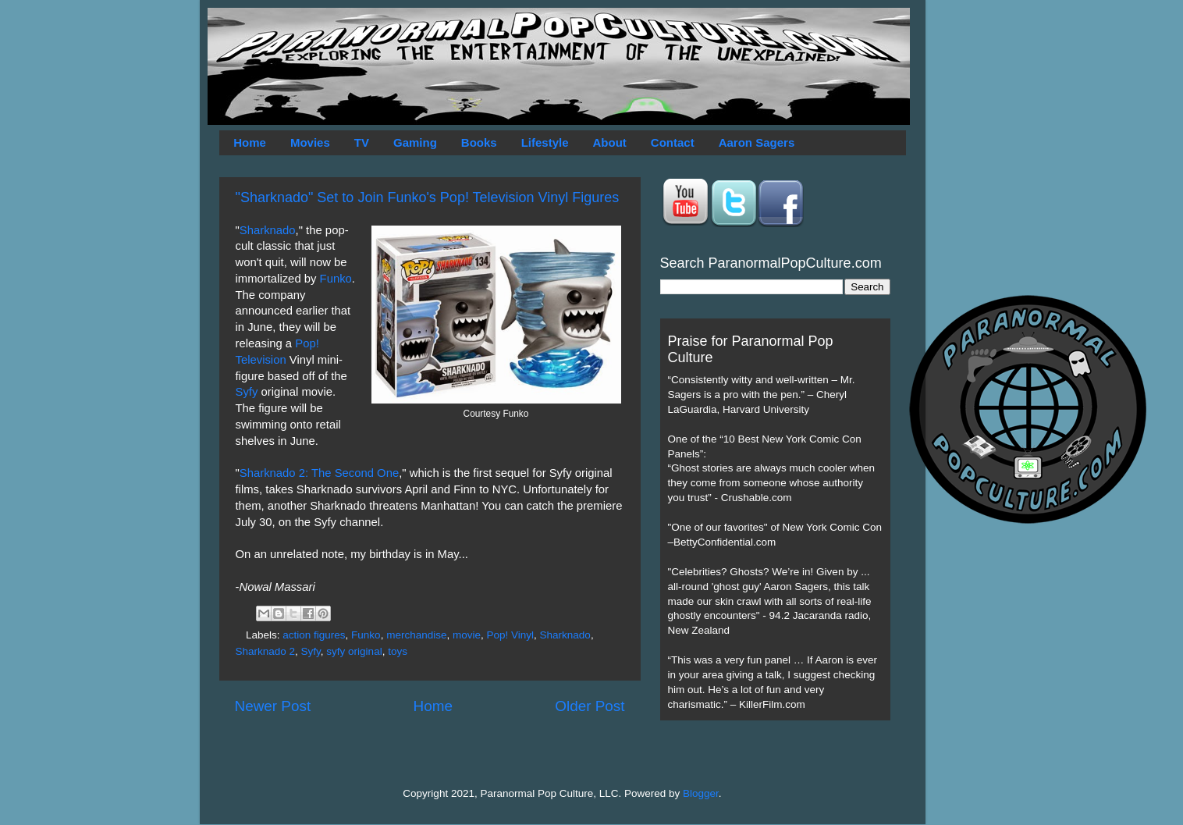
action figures (313, 635)
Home (249, 142)
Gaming (415, 142)
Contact (673, 142)
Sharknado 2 (266, 651)
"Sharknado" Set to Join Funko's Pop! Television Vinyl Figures (428, 197)
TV (361, 142)
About (610, 142)
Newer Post (273, 706)
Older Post (589, 706)
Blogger (701, 793)
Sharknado (268, 230)
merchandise (416, 635)
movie (467, 635)
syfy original (354, 651)
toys (397, 651)
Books (479, 142)
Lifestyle (545, 142)
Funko (336, 278)
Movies (310, 142)
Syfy (247, 392)
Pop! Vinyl (511, 635)
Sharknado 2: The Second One (319, 473)
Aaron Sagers (757, 142)
